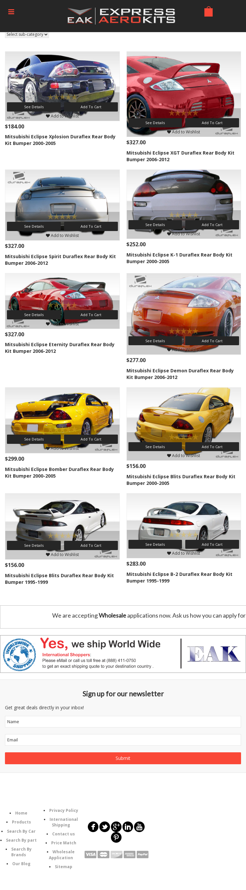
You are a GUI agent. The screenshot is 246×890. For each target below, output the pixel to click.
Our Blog (21, 864)
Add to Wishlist (62, 116)
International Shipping (64, 822)
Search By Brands (21, 852)
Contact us (63, 834)
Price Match (63, 843)
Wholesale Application (62, 854)
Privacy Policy (63, 810)
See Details (34, 106)
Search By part (21, 840)
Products (21, 822)
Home (21, 813)
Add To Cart (91, 106)
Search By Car (21, 831)
